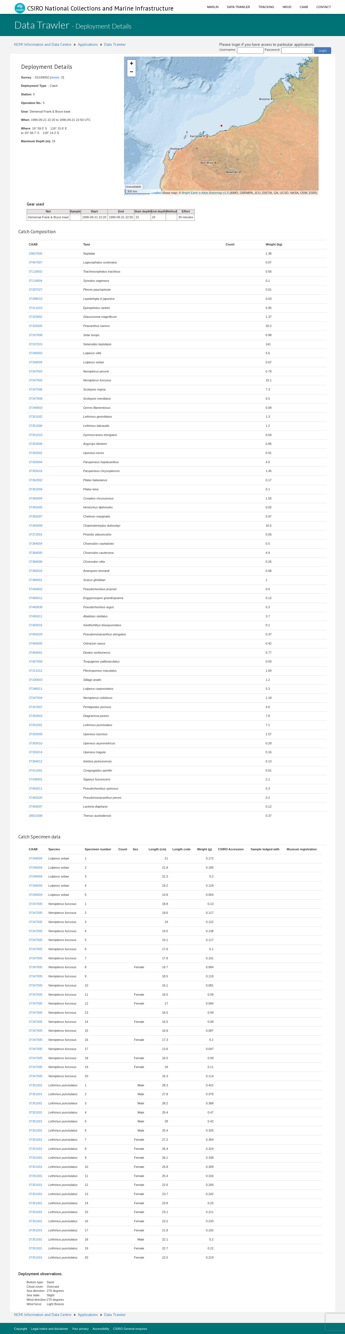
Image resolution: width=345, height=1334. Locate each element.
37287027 (36, 289)
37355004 (36, 462)
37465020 (36, 797)
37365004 (36, 498)
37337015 (36, 344)
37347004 (36, 697)
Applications (88, 44)
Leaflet (156, 192)
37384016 (36, 570)
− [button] (131, 72)
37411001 (36, 770)
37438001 (36, 779)
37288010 (36, 298)
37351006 (36, 425)
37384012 (36, 761)
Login (323, 50)
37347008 (36, 398)
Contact (323, 7)
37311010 (36, 308)
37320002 (36, 316)
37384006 (36, 561)
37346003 (36, 353)
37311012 (36, 670)
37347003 (36, 371)
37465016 (36, 625)
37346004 (36, 362)
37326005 (36, 326)
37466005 (36, 643)
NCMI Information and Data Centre (42, 44)
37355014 (36, 752)
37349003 (36, 407)
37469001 (36, 652)
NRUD (286, 7)
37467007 (36, 262)
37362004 (36, 489)
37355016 (36, 471)
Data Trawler (238, 7)
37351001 (36, 725)
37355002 (36, 453)
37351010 (36, 435)
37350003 (36, 715)
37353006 (36, 443)
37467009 (36, 661)
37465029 (36, 634)
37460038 (36, 607)
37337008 (36, 335)
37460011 (36, 788)
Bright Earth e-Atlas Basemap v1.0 (205, 192)
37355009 (36, 734)
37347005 (36, 380)
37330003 (36, 679)
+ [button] (131, 64)
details (55, 77)
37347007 (36, 707)
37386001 (36, 580)
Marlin (213, 7)
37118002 (36, 271)
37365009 (36, 525)
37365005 (36, 507)
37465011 (36, 616)
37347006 (36, 389)
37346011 (36, 688)
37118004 (36, 280)
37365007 (36, 516)
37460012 (36, 598)
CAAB (304, 7)
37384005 (36, 552)
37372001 (36, 534)
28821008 (36, 815)
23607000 (36, 253)
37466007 (36, 806)
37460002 (36, 589)
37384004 (36, 543)
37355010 (36, 743)
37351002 (36, 416)
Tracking (266, 7)
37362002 (36, 480)
